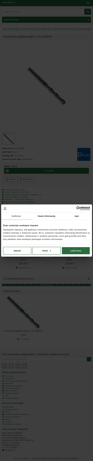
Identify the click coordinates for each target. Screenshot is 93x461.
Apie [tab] (77, 216)
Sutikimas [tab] (16, 216)
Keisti (46, 250)
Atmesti (17, 250)
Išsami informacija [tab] (46, 216)
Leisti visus (75, 250)
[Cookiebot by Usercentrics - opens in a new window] (78, 208)
